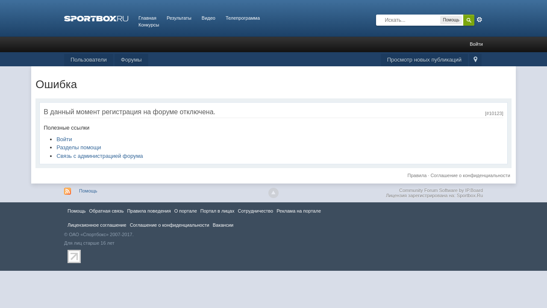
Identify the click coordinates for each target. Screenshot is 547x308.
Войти (476, 44)
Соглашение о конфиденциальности (470, 175)
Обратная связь (106, 210)
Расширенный (479, 19)
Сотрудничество (255, 210)
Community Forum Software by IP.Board (441, 190)
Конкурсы (148, 24)
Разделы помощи (78, 147)
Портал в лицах (217, 210)
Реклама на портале (298, 210)
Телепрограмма (243, 18)
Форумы (131, 59)
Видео (208, 18)
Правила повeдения (149, 210)
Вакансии (223, 225)
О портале (185, 210)
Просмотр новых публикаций (424, 59)
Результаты (179, 18)
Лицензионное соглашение (97, 225)
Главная (147, 18)
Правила (417, 175)
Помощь (88, 190)
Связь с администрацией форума (99, 156)
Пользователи (89, 59)
